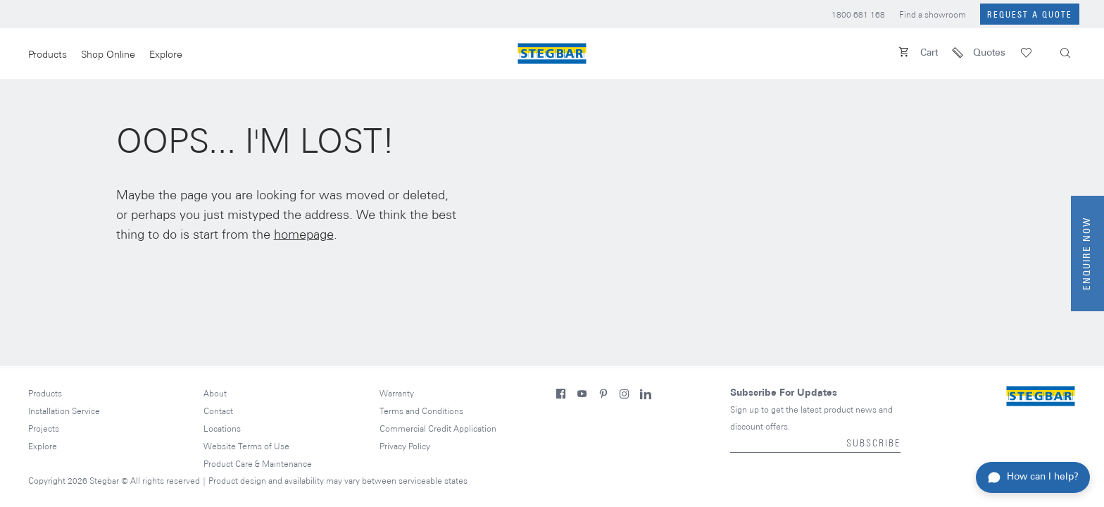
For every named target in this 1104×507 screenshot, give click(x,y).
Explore (165, 55)
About (215, 394)
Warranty (397, 394)
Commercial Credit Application (438, 429)
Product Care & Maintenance (257, 464)
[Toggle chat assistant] (1033, 477)
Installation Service (64, 411)
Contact (218, 411)
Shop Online (108, 55)
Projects (43, 429)
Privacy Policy (405, 447)
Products (47, 55)
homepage (304, 235)
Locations (222, 429)
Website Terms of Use (246, 447)
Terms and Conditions (421, 411)
